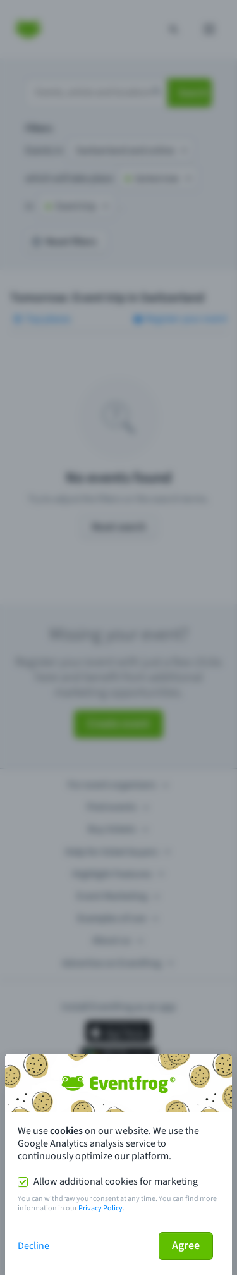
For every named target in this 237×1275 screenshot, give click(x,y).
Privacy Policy (100, 1208)
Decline (33, 1246)
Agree (186, 1245)
